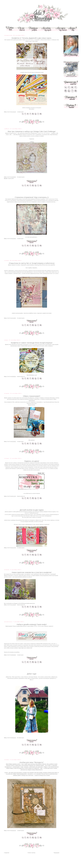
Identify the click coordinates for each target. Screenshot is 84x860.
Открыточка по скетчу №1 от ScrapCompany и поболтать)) (31, 263)
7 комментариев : (21, 830)
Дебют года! (31, 674)
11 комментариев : (21, 547)
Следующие (6, 852)
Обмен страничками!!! (31, 396)
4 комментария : (20, 441)
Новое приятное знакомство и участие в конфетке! (32, 572)
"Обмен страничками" (50, 199)
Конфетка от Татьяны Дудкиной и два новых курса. (32, 38)
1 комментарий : (20, 111)
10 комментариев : (21, 318)
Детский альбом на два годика (31, 510)
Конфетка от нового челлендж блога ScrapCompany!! (31, 343)
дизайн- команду (37, 626)
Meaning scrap (46, 468)
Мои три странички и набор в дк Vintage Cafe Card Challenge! (32, 131)
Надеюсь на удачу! (31, 461)
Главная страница (31, 852)
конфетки (31, 344)
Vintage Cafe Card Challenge (44, 133)
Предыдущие (56, 852)
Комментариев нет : (21, 376)
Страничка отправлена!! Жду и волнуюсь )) (32, 197)
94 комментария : (21, 737)
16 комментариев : (21, 177)
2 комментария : (20, 238)
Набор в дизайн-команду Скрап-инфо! (32, 624)
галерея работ (11, 178)
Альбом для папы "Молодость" (32, 762)
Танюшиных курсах (30, 39)
